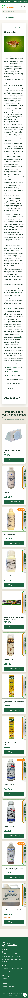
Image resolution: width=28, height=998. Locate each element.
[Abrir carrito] (21, 6)
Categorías (5, 980)
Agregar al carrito (14, 460)
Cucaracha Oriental (12, 375)
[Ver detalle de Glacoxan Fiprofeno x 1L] (14, 770)
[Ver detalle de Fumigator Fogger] (14, 644)
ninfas (7, 308)
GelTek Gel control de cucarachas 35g (14, 702)
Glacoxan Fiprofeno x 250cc (12, 826)
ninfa (5, 293)
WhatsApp (6, 961)
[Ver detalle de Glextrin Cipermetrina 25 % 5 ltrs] (14, 895)
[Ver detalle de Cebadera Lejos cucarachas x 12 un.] (14, 436)
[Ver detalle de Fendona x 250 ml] (14, 561)
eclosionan (12, 308)
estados (16, 292)
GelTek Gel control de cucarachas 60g (14, 743)
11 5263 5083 (7, 959)
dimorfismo (20, 337)
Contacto (4, 983)
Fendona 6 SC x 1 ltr (9, 534)
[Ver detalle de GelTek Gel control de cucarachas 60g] (14, 728)
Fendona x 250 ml (9, 576)
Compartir (18, 27)
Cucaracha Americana (12, 371)
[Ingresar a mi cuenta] (17, 6)
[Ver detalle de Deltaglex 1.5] (14, 478)
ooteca (13, 313)
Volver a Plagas (8, 17)
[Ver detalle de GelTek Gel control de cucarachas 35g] (14, 686)
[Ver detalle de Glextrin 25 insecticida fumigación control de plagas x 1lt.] (14, 853)
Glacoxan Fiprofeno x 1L (11, 784)
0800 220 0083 (16, 959)
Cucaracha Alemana (12, 367)
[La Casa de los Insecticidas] (8, 6)
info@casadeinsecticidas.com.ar (13, 956)
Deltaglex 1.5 (7, 492)
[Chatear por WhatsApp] (25, 995)
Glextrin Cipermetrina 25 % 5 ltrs (13, 910)
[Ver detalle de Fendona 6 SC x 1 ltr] (14, 519)
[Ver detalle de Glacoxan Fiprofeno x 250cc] (14, 811)
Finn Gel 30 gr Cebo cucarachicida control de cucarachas (14, 618)
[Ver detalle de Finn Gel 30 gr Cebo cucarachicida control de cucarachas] (14, 603)
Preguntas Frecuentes (8, 986)
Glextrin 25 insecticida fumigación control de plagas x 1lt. (14, 869)
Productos (4, 978)
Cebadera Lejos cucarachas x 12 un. (13, 451)
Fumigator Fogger (9, 659)
